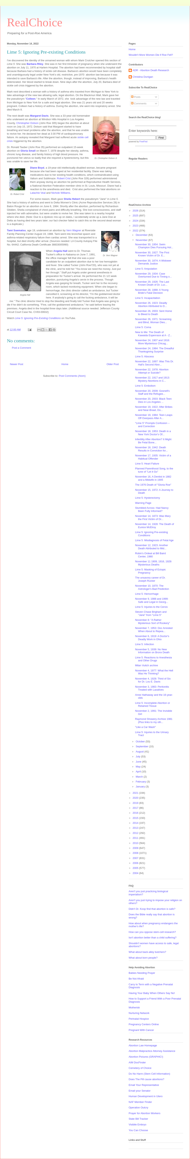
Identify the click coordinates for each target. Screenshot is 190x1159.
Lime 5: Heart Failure (147, 463)
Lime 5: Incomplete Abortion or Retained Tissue (152, 704)
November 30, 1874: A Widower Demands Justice (153, 262)
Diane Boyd (37, 167)
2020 (136, 797)
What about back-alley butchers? (147, 951)
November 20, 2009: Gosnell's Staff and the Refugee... (152, 392)
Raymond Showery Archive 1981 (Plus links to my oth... (153, 720)
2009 (136, 848)
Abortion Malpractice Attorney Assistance (152, 1051)
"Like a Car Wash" (145, 727)
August (140, 751)
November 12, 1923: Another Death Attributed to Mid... (151, 547)
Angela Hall (60, 250)
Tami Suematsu (16, 230)
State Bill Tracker (138, 1118)
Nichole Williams (60, 192)
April (139, 771)
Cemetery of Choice (140, 1068)
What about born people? (143, 957)
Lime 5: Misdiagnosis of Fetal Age (154, 540)
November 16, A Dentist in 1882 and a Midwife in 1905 (153, 478)
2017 (136, 807)
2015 (136, 817)
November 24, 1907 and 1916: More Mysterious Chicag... (152, 342)
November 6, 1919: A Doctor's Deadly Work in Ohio (152, 638)
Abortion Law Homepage (143, 1045)
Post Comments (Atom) (72, 375)
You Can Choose (138, 1130)
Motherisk (134, 1007)
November (142, 240)
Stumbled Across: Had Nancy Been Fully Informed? (151, 509)
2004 (136, 873)
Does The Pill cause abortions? (146, 1079)
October (141, 741)
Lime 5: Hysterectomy (147, 497)
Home (65, 364)
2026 (136, 210)
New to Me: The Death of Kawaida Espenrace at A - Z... (153, 334)
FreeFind (143, 142)
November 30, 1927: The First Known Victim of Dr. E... (152, 254)
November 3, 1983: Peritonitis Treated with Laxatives (152, 688)
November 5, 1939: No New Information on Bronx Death (152, 651)
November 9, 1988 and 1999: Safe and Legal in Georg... (151, 600)
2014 (136, 822)
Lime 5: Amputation (146, 268)
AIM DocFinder (137, 1062)
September (142, 746)
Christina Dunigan (143, 76)
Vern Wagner (73, 230)
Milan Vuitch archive (146, 665)
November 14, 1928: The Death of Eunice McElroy (154, 526)
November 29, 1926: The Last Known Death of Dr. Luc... (152, 283)
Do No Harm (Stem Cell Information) (149, 1073)
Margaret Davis (39, 115)
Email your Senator (140, 1090)
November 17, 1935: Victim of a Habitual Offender (153, 457)
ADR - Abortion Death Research (151, 70)
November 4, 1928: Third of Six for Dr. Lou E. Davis (153, 680)
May (138, 766)
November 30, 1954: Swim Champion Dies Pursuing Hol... (154, 246)
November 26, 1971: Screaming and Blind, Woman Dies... (153, 321)
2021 (136, 792)
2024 (136, 220)
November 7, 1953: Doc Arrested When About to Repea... (153, 630)
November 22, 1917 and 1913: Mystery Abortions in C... (152, 379)
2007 (136, 858)
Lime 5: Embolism (145, 385)
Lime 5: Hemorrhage (147, 593)
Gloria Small (28, 150)
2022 (136, 230)
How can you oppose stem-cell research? (152, 932)
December (142, 234)
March (140, 776)
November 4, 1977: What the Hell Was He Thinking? (154, 672)
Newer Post (16, 364)
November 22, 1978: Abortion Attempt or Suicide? (151, 371)
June (139, 761)
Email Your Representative (144, 1084)
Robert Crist (64, 178)
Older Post (113, 364)
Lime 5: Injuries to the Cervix (151, 606)
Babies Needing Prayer (142, 972)
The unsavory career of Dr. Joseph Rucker (150, 579)
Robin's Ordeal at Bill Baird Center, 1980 (150, 555)
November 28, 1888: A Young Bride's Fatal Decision (151, 291)
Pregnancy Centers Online (144, 1024)
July (138, 756)
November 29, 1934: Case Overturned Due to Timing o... (153, 275)
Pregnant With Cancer (141, 1030)
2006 (136, 863)
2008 (136, 852)
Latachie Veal (38, 192)
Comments (138, 103)
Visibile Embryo (137, 1124)
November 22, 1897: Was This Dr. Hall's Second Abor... (154, 363)
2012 (136, 832)
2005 (136, 867)
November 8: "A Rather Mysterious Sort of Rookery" (152, 621)
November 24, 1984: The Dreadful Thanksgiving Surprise (154, 350)
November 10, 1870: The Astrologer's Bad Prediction (152, 587)
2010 (136, 843)
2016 (136, 812)
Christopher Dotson (27, 123)
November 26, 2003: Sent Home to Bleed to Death (153, 313)
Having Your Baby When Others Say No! (152, 993)
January (141, 786)
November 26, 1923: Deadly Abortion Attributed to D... (151, 304)
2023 (136, 225)
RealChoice (34, 22)
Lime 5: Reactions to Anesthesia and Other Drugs (153, 659)
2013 (136, 827)
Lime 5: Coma (143, 327)
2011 (136, 837)
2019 (136, 802)
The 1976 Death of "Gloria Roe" (153, 484)
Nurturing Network (139, 1013)
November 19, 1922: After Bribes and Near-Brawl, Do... (153, 408)
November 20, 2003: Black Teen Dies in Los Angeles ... (153, 400)
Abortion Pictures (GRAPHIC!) (146, 1056)
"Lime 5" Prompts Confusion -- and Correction (152, 425)
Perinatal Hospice (139, 1018)
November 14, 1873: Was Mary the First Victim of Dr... (152, 517)
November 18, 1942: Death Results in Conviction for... (151, 449)
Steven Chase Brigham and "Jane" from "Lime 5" (150, 613)
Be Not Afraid (136, 978)
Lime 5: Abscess (144, 356)
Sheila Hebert (72, 198)
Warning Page (143, 502)
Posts (136, 96)
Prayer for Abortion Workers (144, 1113)
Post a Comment (21, 347)
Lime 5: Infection (144, 644)
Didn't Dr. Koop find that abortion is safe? (152, 908)
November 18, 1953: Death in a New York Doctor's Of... (153, 433)
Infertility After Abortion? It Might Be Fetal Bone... (153, 441)
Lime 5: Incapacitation (147, 297)
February (141, 781)
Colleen (30, 98)
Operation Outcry (138, 1107)
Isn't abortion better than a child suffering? (152, 937)
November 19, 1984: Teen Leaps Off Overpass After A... (153, 416)
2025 (136, 215)
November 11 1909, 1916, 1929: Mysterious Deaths (153, 563)
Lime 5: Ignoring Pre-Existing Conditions (38, 318)
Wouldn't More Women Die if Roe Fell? (151, 54)
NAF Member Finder (140, 1101)
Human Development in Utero (145, 1096)
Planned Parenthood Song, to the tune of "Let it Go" (154, 470)
